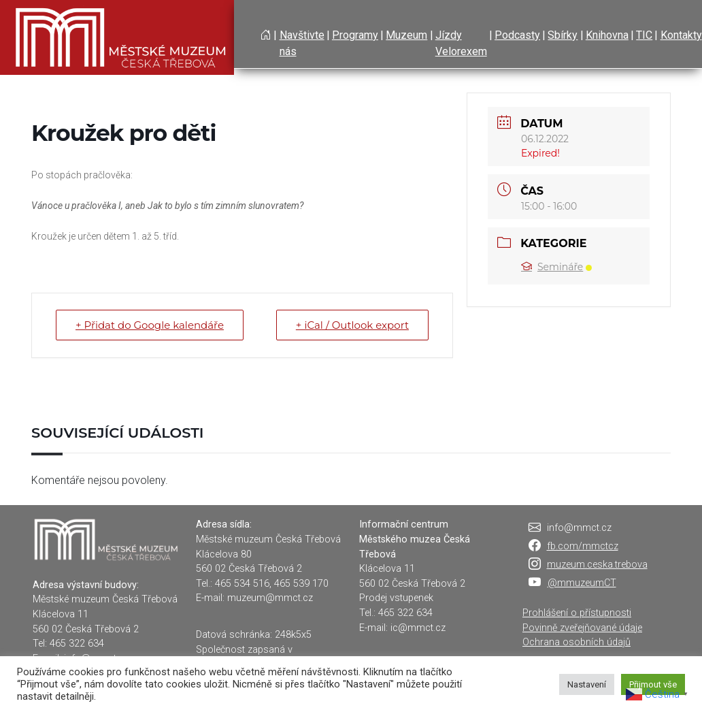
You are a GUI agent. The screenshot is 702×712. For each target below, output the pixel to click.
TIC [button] (644, 35)
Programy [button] (355, 35)
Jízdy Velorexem (461, 43)
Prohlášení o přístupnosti (576, 613)
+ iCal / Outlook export (352, 325)
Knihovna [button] (607, 35)
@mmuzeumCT (582, 583)
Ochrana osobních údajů (576, 642)
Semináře (556, 267)
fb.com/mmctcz (582, 546)
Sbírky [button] (563, 35)
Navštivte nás (302, 43)
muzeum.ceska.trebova (597, 564)
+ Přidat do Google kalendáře (150, 325)
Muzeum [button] (406, 35)
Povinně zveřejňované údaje (582, 628)
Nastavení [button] (586, 684)
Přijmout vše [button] (653, 684)
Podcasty (517, 35)
